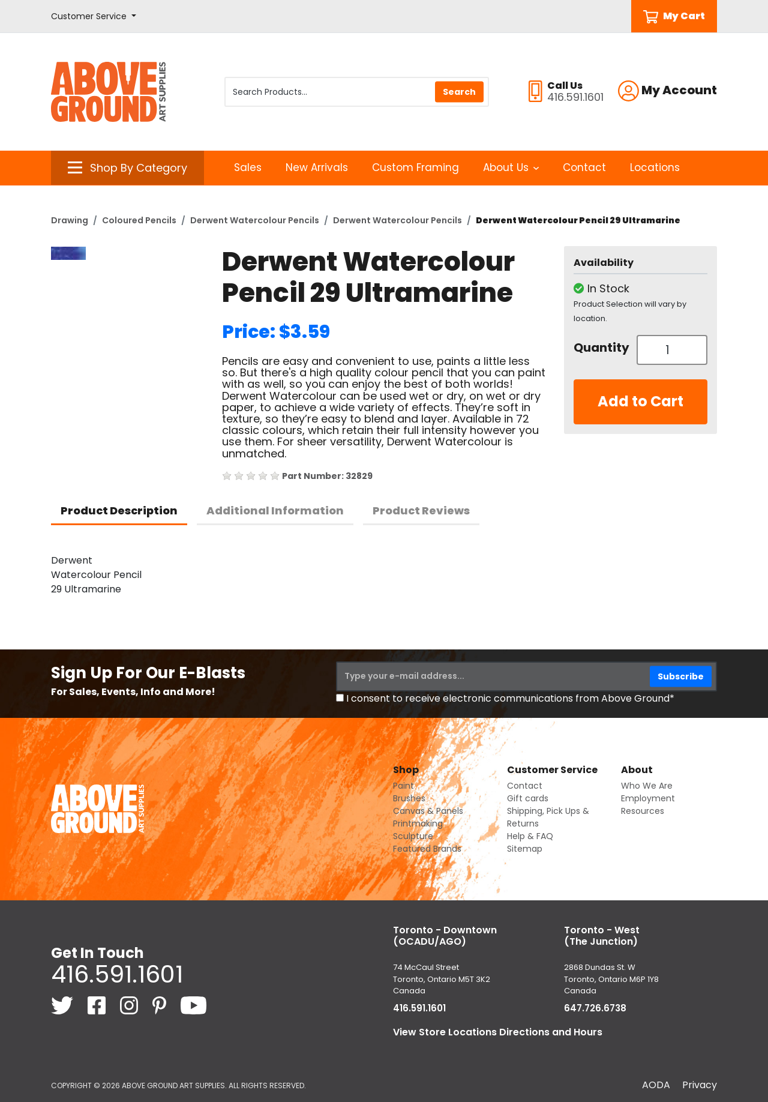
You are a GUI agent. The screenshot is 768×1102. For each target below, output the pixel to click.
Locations (655, 167)
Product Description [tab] (119, 510)
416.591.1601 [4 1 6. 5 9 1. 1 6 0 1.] (117, 974)
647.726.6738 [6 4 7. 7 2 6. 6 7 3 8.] (595, 1008)
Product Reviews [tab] (421, 510)
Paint (403, 786)
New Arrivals (317, 167)
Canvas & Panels (428, 811)
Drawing (69, 220)
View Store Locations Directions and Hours (497, 1032)
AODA (656, 1085)
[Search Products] (356, 92)
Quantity (601, 347)
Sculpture (413, 836)
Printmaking (418, 823)
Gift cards (527, 798)
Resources (642, 811)
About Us (511, 167)
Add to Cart (640, 401)
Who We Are (647, 786)
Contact (584, 167)
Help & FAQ (530, 836)
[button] (93, 16)
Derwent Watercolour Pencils (254, 220)
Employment (648, 798)
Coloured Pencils (139, 220)
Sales (248, 167)
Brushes (409, 798)
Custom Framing (415, 167)
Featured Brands (427, 849)
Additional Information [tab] (275, 510)
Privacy (699, 1085)
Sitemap (524, 849)
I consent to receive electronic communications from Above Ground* (510, 698)
